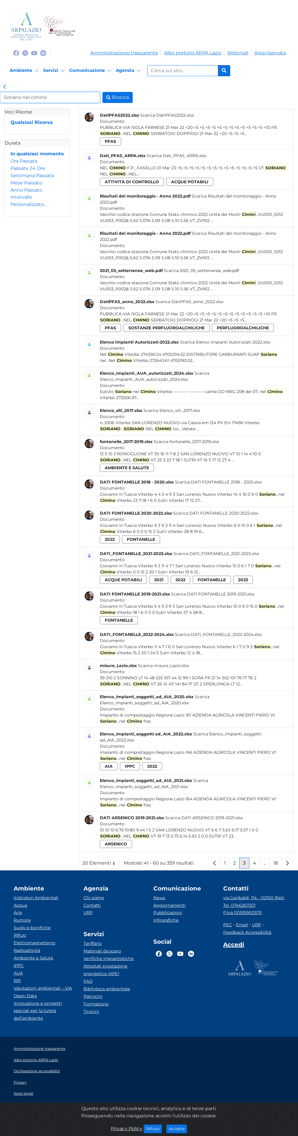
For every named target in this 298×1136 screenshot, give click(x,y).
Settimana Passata (32, 175)
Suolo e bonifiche (32, 927)
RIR (17, 980)
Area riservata (270, 53)
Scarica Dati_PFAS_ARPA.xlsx (176, 155)
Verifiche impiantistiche (109, 958)
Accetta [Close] (178, 1128)
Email (242, 924)
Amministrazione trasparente (124, 53)
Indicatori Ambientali (36, 897)
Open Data (25, 995)
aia (109, 766)
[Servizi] (55, 70)
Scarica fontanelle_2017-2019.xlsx (186, 441)
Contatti (92, 905)
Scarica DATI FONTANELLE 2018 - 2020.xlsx (218, 482)
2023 (243, 579)
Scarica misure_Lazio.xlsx (163, 665)
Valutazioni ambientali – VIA (43, 988)
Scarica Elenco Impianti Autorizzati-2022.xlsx (225, 342)
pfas (110, 141)
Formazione (96, 1004)
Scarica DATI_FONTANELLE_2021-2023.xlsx (216, 553)
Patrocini (93, 996)
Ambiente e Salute (33, 958)
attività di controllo (132, 181)
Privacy (20, 1082)
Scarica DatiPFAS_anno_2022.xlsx (189, 301)
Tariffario (93, 943)
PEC (227, 924)
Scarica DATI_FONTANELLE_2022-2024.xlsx (218, 634)
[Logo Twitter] (25, 52)
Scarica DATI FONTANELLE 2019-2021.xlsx (212, 594)
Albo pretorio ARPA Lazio (192, 53)
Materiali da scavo (102, 951)
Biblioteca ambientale (107, 988)
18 (277, 864)
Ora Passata (23, 161)
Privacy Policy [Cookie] (126, 1128)
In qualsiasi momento (37, 154)
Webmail (237, 53)
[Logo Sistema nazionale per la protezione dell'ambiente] (59, 26)
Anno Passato (26, 190)
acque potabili (189, 181)
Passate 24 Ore (27, 168)
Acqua (20, 905)
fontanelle (141, 539)
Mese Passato (26, 183)
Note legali (23, 1093)
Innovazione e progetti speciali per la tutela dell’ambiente (38, 1011)
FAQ (88, 981)
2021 (158, 579)
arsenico (116, 844)
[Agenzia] (129, 70)
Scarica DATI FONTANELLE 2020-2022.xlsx (215, 513)
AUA (18, 973)
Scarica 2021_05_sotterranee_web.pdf (201, 270)
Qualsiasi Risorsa (31, 122)
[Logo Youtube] (34, 52)
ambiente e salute (127, 467)
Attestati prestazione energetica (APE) (105, 969)
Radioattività (27, 950)
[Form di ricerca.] (182, 70)
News (159, 897)
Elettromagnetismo (34, 942)
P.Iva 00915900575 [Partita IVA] (242, 912)
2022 (110, 539)
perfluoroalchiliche (243, 327)
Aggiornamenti (169, 905)
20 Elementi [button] (101, 864)
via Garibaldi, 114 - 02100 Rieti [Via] (253, 897)
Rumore (22, 920)
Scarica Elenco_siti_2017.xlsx (171, 410)
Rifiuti (20, 935)
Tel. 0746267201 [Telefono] (239, 905)
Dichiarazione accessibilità (37, 1071)
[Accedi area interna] (233, 945)
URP (88, 912)
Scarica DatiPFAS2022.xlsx (167, 115)
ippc (130, 766)
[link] (4, 87)
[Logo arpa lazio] (26, 26)
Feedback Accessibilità (247, 932)
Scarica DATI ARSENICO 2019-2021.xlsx (204, 817)
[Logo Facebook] (16, 52)
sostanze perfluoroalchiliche (166, 327)
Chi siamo (94, 897)
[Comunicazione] (91, 70)
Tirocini (91, 1011)
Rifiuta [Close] (154, 1128)
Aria (18, 912)
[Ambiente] (24, 70)
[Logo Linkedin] (43, 52)
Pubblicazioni (167, 912)
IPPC (19, 965)
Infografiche (166, 920)
